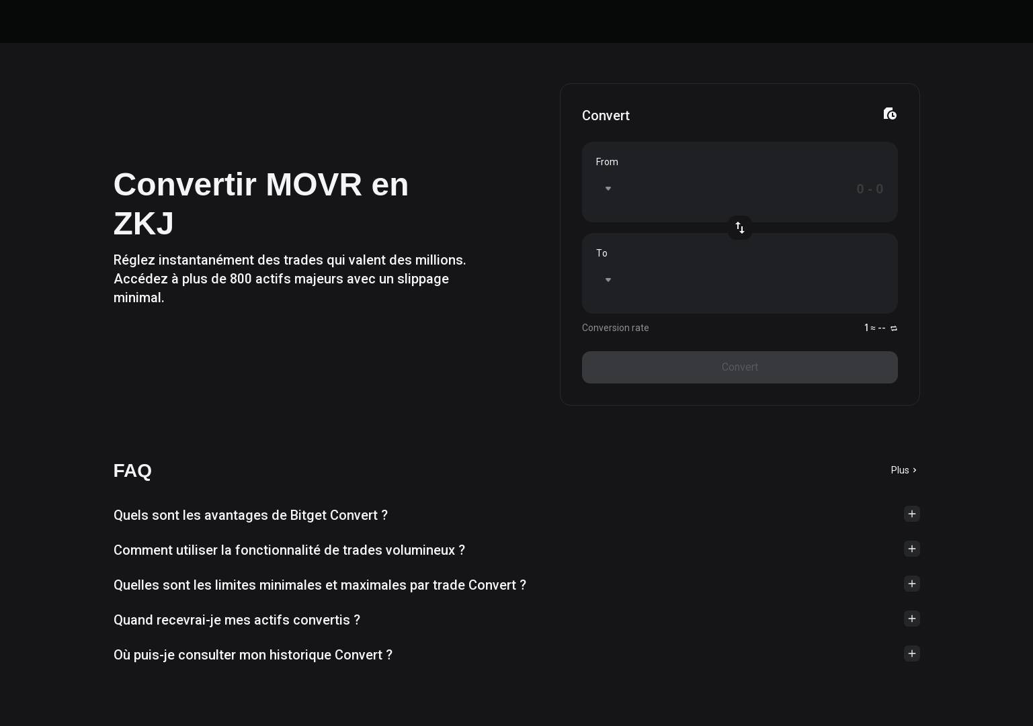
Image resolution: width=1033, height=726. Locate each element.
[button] (517, 515)
